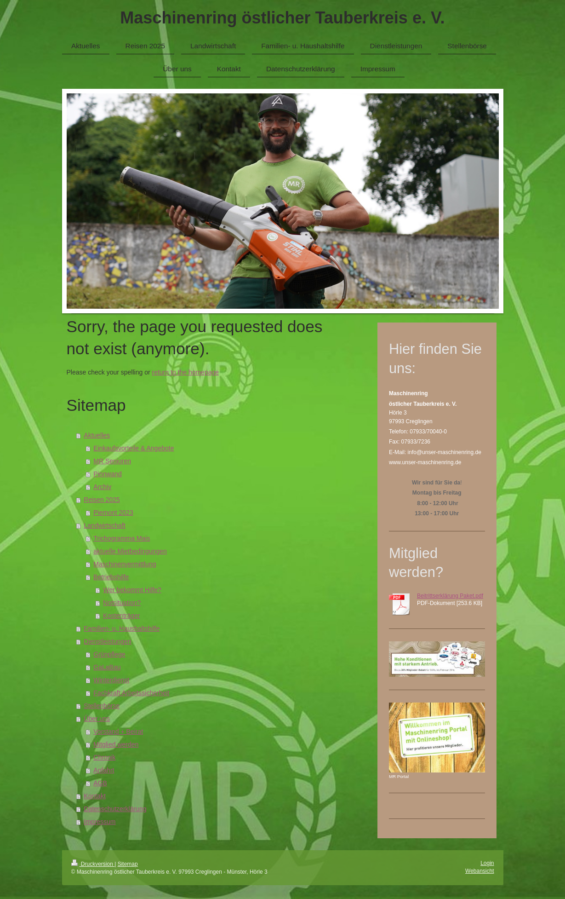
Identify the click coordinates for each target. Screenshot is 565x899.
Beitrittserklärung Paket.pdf (450, 596)
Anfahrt (103, 770)
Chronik (104, 757)
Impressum (99, 821)
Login (487, 863)
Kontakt (94, 796)
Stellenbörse (102, 705)
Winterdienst (111, 680)
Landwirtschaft (104, 525)
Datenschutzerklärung (115, 809)
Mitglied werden (115, 744)
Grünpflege (109, 654)
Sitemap (128, 864)
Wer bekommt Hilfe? (132, 590)
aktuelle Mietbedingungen (130, 551)
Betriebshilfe (111, 577)
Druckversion (93, 864)
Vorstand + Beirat (118, 731)
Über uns (97, 718)
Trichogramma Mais (121, 538)
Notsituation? (122, 602)
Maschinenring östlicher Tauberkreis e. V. (282, 17)
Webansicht (479, 871)
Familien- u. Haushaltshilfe (122, 628)
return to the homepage (185, 372)
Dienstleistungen (107, 641)
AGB (100, 783)
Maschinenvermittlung (124, 564)
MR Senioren (112, 461)
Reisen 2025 (102, 499)
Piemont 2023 (113, 512)
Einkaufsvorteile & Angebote (133, 448)
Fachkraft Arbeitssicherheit (131, 693)
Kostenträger (121, 615)
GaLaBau (106, 667)
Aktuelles (97, 435)
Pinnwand (107, 474)
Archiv (102, 486)
